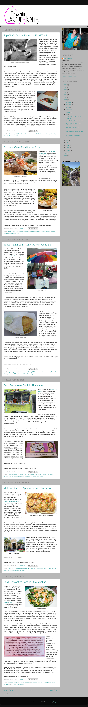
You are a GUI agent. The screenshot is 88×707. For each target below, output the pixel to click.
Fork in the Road (44, 133)
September (69, 109)
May (67, 142)
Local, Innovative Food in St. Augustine (25, 582)
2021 (65, 85)
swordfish (13, 684)
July (67, 114)
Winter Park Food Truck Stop (15, 256)
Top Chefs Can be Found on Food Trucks (26, 35)
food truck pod (31, 568)
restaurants (47, 231)
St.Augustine (7, 684)
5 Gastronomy (11, 133)
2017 (65, 87)
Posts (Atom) (14, 694)
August (68, 112)
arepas (9, 372)
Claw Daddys (30, 474)
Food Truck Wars (13, 476)
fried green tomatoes (19, 682)
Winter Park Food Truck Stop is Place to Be (27, 244)
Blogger (55, 702)
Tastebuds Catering (30, 476)
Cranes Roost (45, 474)
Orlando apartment (15, 570)
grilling (51, 133)
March (68, 147)
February (68, 150)
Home (31, 690)
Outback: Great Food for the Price (22, 147)
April (67, 145)
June (67, 140)
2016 (65, 90)
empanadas (14, 372)
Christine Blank (68, 58)
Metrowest (6, 570)
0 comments (22, 131)
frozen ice (44, 568)
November (69, 104)
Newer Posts (8, 690)
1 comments (22, 565)
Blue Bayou (23, 474)
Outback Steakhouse (38, 231)
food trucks (36, 133)
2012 (65, 100)
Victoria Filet (19, 233)
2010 (65, 156)
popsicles (48, 372)
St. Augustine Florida (49, 682)
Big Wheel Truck (20, 133)
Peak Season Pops (40, 372)
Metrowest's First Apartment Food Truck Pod (28, 488)
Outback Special (28, 231)
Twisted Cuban (39, 476)
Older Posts (53, 690)
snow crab (13, 233)
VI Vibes (22, 570)
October (68, 107)
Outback (21, 231)
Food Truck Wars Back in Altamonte (23, 385)
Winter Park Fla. (13, 374)
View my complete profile (69, 76)
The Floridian (8, 602)
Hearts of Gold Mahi (13, 231)
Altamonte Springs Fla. (14, 474)
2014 (65, 95)
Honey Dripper (52, 568)
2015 (65, 92)
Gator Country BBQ (30, 372)
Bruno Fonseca (29, 133)
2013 (65, 97)
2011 (65, 153)
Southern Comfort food (37, 682)
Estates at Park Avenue (21, 568)
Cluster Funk (38, 474)
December (69, 102)
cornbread (10, 682)
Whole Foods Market (12, 136)
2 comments (22, 228)
